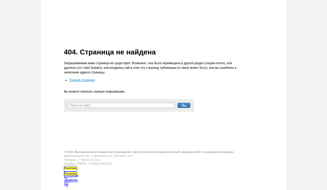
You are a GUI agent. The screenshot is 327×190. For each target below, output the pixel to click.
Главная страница (82, 80)
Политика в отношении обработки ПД (70, 169)
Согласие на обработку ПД (70, 174)
